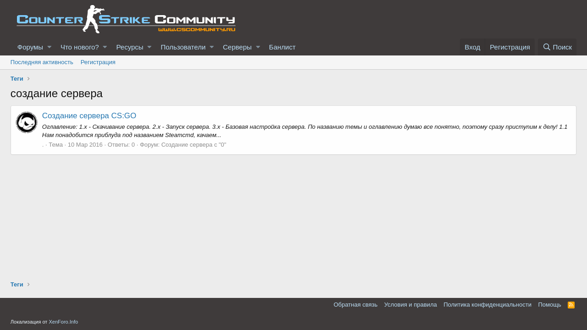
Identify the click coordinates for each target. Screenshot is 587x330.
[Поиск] (557, 46)
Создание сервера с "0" (194, 144)
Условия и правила (410, 304)
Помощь (549, 304)
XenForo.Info (63, 321)
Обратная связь (355, 304)
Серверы (237, 47)
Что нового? (80, 47)
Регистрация (98, 62)
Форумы (30, 47)
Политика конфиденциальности (487, 304)
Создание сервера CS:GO (89, 115)
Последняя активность (42, 62)
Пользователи (183, 47)
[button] (49, 46)
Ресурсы (129, 47)
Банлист (282, 47)
